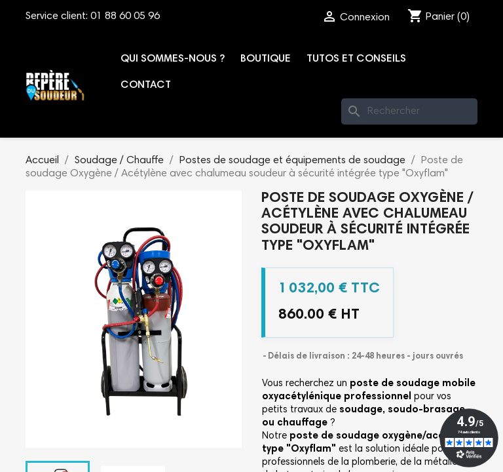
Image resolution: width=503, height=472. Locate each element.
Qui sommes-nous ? (173, 59)
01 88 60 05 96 (125, 16)
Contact (146, 85)
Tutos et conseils (356, 59)
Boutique (265, 59)
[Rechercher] (409, 111)
